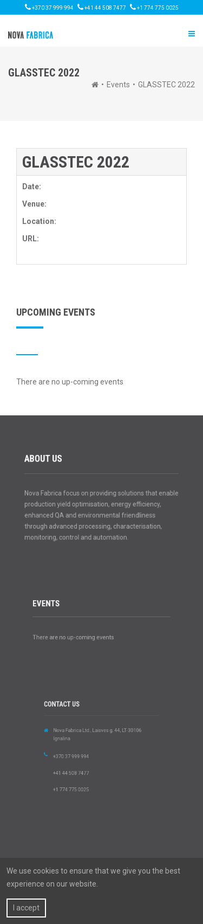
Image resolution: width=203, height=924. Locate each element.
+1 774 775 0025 (154, 7)
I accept (26, 907)
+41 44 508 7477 (101, 7)
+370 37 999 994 (49, 7)
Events (118, 84)
